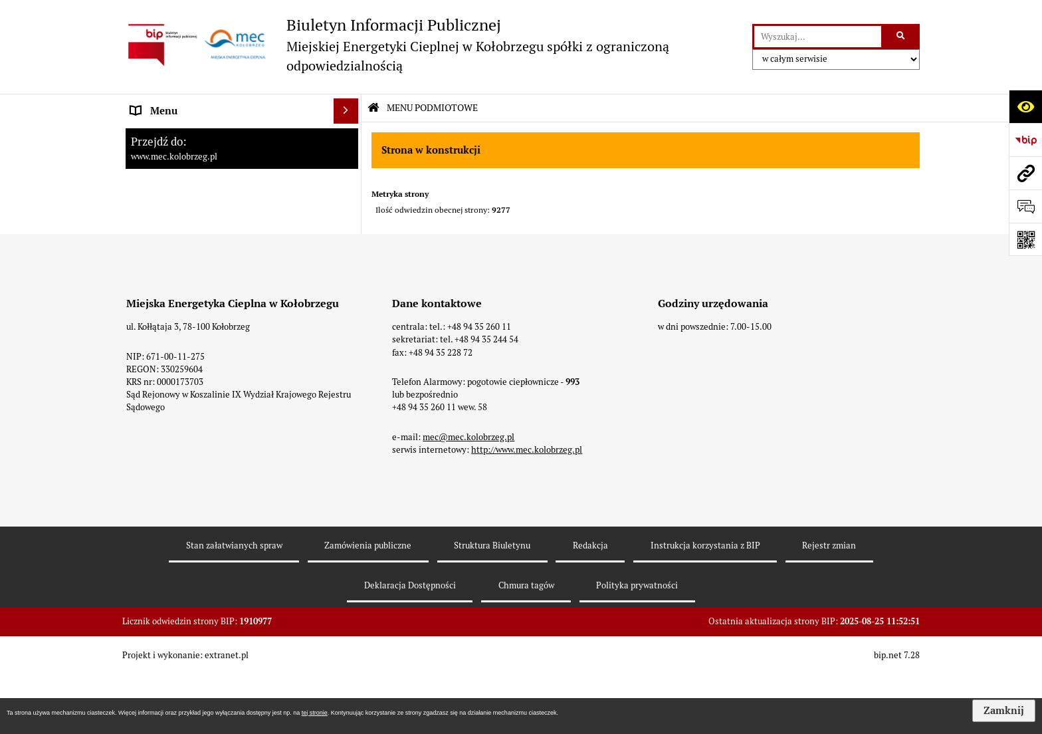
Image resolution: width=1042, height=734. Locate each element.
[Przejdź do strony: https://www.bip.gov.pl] (1025, 139)
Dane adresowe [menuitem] (165, 185)
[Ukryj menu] (346, 111)
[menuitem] (242, 136)
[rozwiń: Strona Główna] (348, 136)
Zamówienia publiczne (367, 604)
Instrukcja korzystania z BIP (705, 604)
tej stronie (315, 712)
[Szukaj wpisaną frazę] (901, 36)
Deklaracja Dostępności (410, 644)
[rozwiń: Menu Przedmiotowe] (348, 161)
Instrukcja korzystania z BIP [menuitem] (194, 210)
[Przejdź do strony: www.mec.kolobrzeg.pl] (1025, 172)
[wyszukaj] (817, 36)
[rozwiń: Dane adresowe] (348, 186)
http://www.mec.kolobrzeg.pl (526, 509)
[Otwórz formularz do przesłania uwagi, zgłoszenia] (1025, 206)
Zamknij (1004, 710)
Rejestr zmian (829, 604)
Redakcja (590, 604)
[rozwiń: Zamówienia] (348, 235)
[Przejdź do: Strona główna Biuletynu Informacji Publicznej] (373, 108)
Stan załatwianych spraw (234, 604)
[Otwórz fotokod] (1025, 239)
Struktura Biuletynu (492, 604)
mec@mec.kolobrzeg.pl (468, 496)
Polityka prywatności (637, 644)
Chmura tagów (526, 644)
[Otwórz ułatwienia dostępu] (1025, 106)
